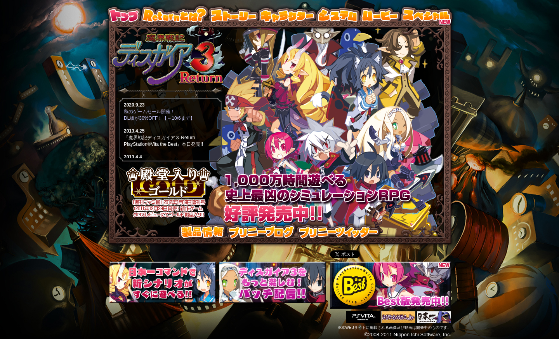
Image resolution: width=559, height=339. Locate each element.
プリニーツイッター (338, 232)
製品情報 (203, 232)
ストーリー (236, 15)
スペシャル (426, 15)
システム (340, 15)
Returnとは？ (177, 15)
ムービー (382, 15)
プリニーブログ (261, 232)
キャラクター (290, 15)
